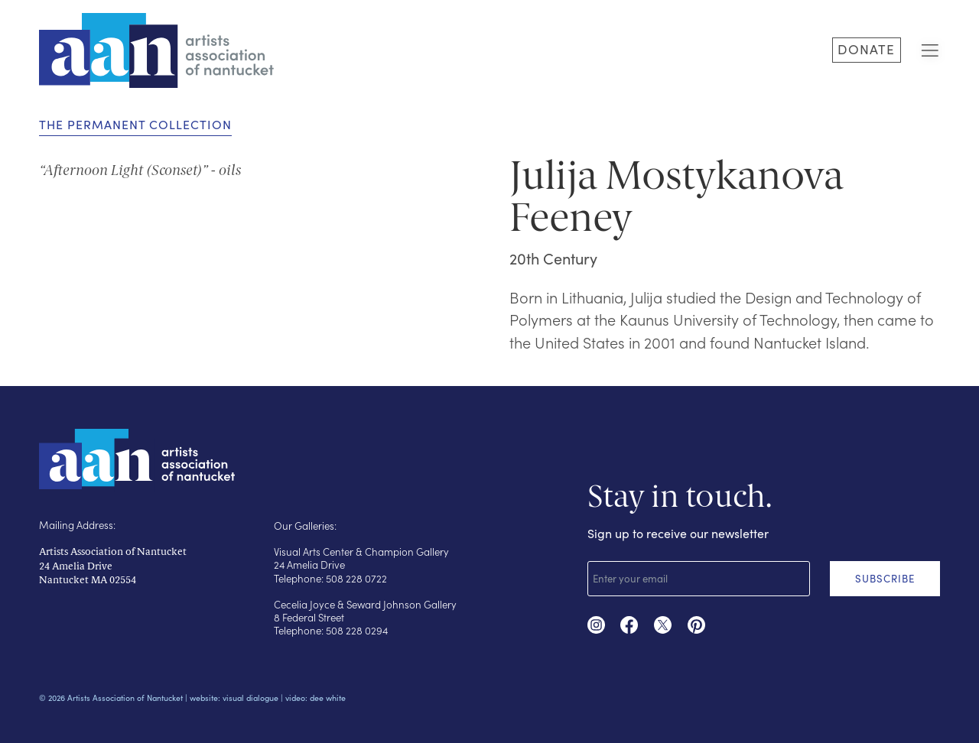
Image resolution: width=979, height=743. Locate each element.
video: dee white (315, 697)
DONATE (866, 48)
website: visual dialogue (234, 697)
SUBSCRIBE (885, 578)
